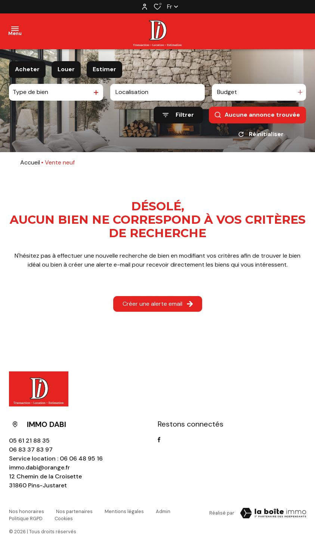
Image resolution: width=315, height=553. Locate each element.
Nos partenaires (74, 511)
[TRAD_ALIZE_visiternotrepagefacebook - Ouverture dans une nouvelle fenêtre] (159, 439)
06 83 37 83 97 (31, 449)
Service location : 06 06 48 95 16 (56, 458)
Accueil (30, 162)
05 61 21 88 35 (29, 440)
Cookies (64, 518)
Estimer (104, 69)
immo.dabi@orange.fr (39, 467)
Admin (163, 511)
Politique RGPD (26, 518)
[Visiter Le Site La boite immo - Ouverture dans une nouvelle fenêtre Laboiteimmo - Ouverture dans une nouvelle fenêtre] (273, 513)
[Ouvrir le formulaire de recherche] (178, 115)
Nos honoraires (26, 511)
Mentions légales (124, 511)
